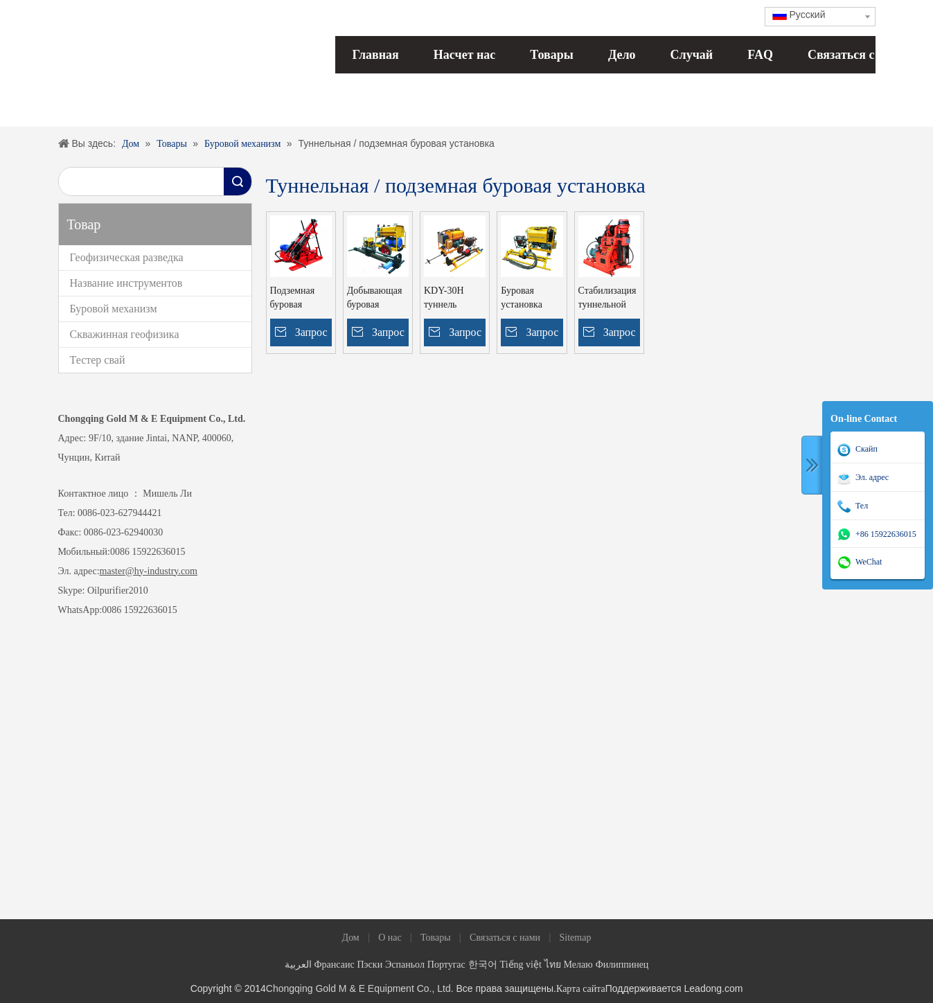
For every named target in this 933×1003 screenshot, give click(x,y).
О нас (390, 937)
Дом (350, 937)
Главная (376, 55)
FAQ (760, 55)
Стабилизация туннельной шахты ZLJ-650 (607, 298)
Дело (622, 55)
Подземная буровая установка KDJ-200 (292, 298)
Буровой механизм (113, 308)
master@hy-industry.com (148, 571)
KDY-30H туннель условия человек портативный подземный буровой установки (451, 298)
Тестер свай (97, 360)
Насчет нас (464, 55)
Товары (552, 55)
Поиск (237, 181)
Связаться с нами (857, 55)
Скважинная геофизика (124, 334)
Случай (691, 55)
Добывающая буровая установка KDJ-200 (374, 298)
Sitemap (576, 937)
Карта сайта (580, 989)
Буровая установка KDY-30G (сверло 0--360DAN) (522, 298)
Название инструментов (126, 283)
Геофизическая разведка (127, 257)
